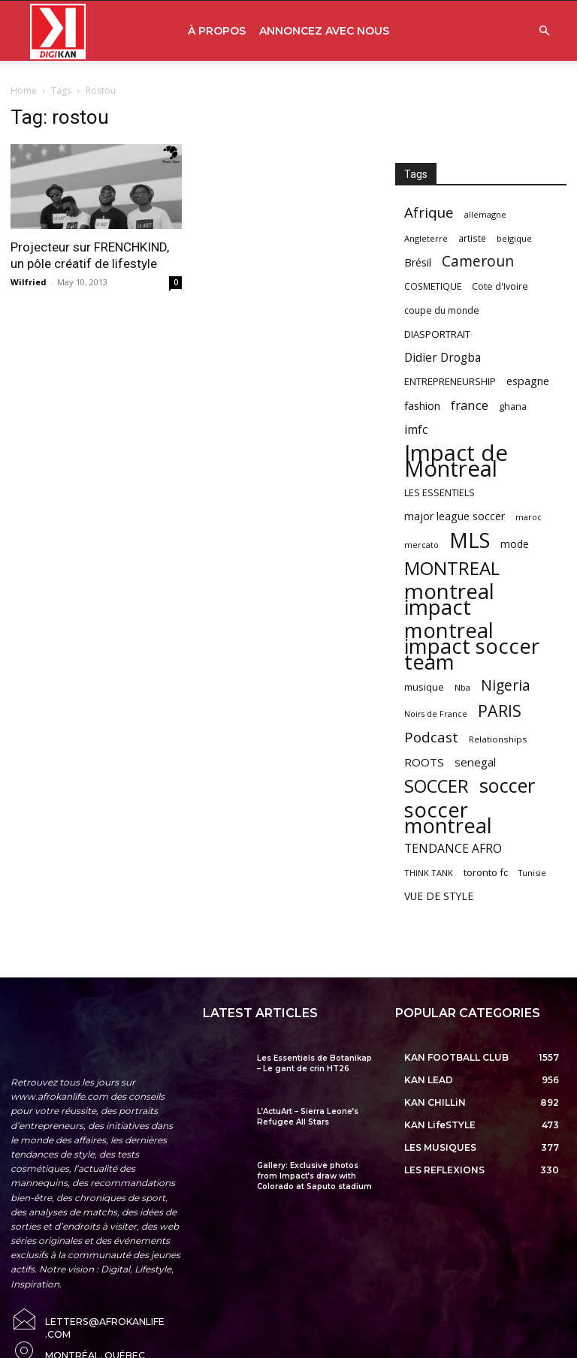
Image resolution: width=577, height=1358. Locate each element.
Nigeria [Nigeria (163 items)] (505, 685)
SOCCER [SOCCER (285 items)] (436, 786)
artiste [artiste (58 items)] (472, 238)
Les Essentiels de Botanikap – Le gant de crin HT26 (314, 1063)
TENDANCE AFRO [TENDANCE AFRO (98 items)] (453, 849)
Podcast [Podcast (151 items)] (431, 737)
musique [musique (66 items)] (424, 687)
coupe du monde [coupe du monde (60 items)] (441, 310)
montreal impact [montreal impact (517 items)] (449, 599)
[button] (544, 31)
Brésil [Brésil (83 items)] (417, 262)
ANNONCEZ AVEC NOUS (324, 31)
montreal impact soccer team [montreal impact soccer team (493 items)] (471, 646)
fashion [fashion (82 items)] (422, 406)
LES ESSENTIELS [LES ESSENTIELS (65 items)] (439, 492)
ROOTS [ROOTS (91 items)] (424, 761)
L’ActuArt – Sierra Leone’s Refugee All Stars (307, 1117)
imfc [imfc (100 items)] (415, 430)
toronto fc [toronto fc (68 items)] (486, 872)
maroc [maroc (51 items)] (528, 516)
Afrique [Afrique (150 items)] (429, 213)
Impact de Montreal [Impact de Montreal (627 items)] (456, 461)
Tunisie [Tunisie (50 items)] (532, 872)
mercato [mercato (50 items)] (421, 544)
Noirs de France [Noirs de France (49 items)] (435, 714)
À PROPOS (217, 31)
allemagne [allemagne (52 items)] (485, 214)
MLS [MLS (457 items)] (469, 540)
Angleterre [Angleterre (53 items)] (426, 238)
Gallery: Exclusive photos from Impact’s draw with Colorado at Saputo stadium (314, 1176)
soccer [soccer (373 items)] (507, 785)
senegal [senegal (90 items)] (475, 761)
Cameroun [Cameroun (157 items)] (478, 261)
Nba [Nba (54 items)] (462, 687)
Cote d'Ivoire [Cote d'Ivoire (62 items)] (500, 286)
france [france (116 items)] (469, 405)
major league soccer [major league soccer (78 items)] (454, 516)
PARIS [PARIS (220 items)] (499, 710)
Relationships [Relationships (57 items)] (498, 739)
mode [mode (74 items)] (514, 544)
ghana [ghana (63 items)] (513, 406)
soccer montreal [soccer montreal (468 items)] (448, 817)
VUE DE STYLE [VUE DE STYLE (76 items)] (438, 896)
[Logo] (58, 31)
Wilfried (29, 282)
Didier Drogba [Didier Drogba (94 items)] (442, 358)
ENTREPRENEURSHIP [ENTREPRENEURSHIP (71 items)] (450, 381)
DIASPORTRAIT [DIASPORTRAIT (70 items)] (437, 334)
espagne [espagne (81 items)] (527, 381)
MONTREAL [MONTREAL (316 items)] (452, 568)
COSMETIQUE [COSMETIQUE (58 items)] (432, 286)
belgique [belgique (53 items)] (514, 238)
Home (24, 90)
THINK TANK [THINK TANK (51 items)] (428, 872)
